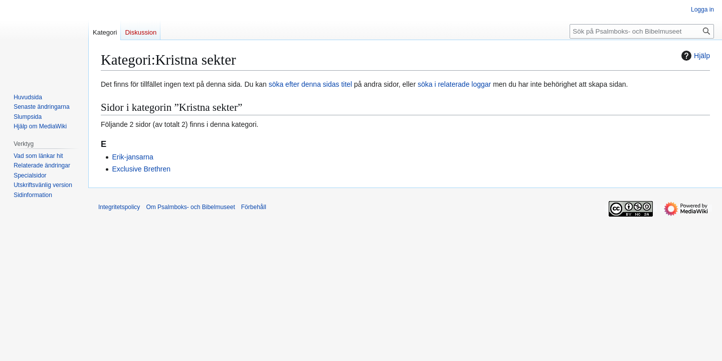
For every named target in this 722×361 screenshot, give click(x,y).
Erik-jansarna (132, 157)
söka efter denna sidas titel (310, 84)
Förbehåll (253, 207)
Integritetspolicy (119, 207)
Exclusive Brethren (141, 169)
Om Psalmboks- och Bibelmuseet (190, 207)
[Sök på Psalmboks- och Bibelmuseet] (642, 31)
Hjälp (694, 56)
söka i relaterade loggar (454, 84)
